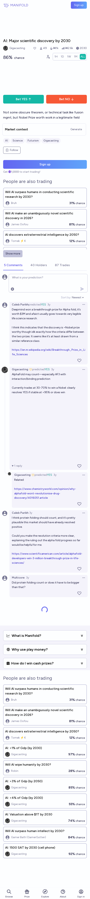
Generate (76, 129)
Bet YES (23, 99)
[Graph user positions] (48, 57)
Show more (13, 253)
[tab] (13, 265)
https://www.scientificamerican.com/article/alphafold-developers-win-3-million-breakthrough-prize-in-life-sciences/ (47, 558)
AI (6, 140)
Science (18, 140)
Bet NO (66, 99)
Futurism (33, 140)
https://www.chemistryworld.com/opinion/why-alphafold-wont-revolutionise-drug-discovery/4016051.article (45, 493)
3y (48, 304)
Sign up (79, 5)
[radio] (56, 56)
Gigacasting (51, 140)
